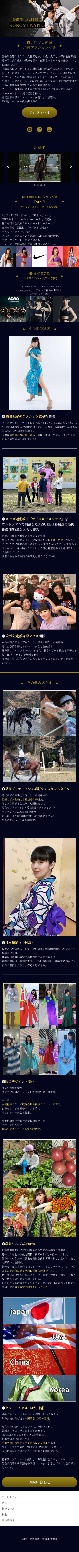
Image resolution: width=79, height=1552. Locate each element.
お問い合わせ (39, 1482)
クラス (5, 1502)
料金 (4, 1514)
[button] (34, 185)
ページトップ (9, 1496)
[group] (39, 167)
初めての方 (8, 1508)
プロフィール (39, 112)
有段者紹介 (8, 1520)
